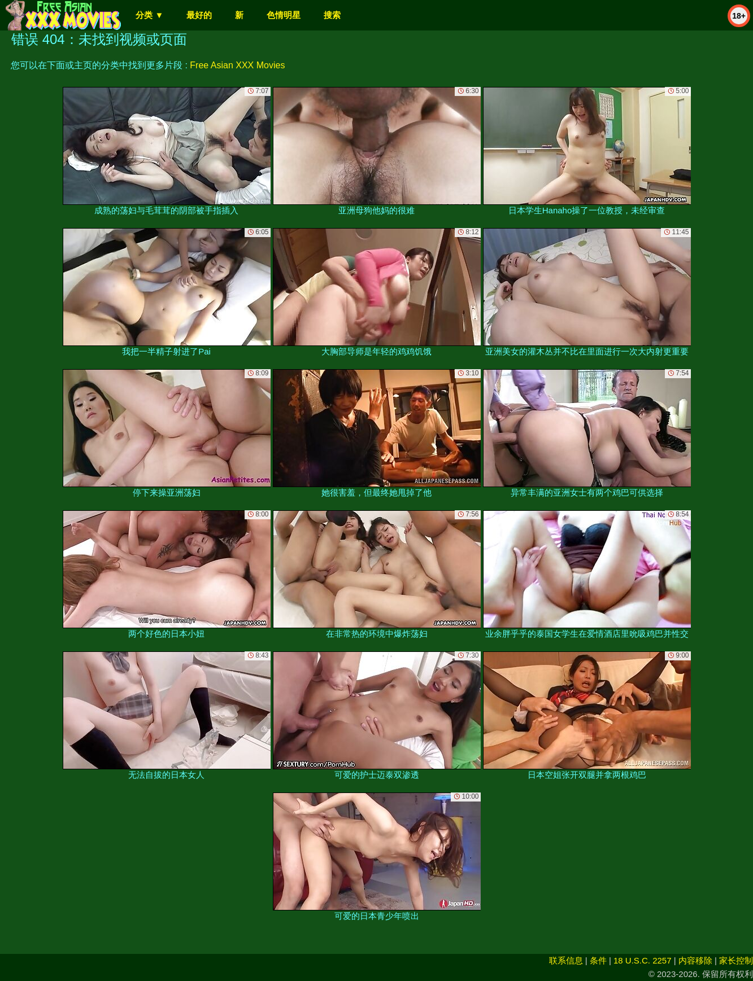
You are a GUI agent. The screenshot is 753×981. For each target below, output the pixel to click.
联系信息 (566, 960)
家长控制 (736, 960)
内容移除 (695, 960)
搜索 (332, 15)
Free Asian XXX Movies (237, 65)
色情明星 (284, 15)
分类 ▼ (149, 15)
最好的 (199, 15)
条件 (598, 960)
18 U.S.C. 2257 (642, 960)
